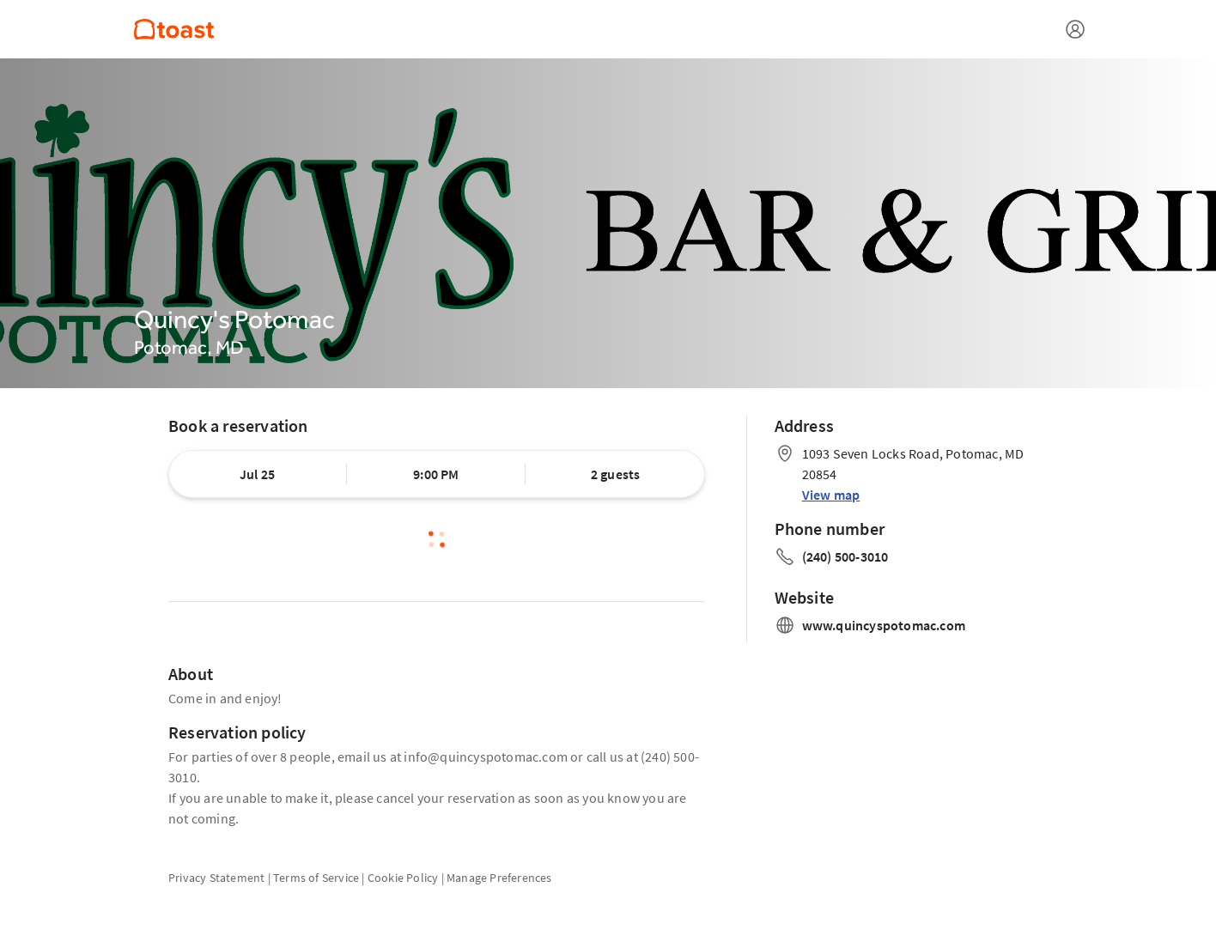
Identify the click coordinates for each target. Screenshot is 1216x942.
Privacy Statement (216, 877)
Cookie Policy (403, 877)
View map (831, 494)
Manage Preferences (499, 877)
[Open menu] (1075, 29)
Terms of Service (316, 877)
